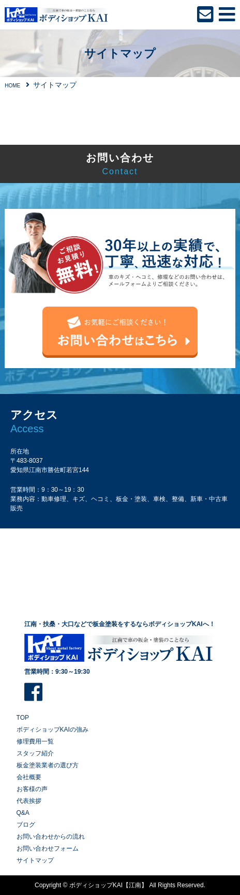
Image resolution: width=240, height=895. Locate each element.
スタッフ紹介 (35, 753)
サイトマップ (35, 860)
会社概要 (29, 777)
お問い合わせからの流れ (51, 836)
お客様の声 (32, 789)
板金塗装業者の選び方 (48, 765)
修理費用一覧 (35, 741)
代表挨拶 (29, 801)
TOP (23, 717)
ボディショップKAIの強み (52, 729)
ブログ (26, 824)
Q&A (23, 812)
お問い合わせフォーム (48, 848)
